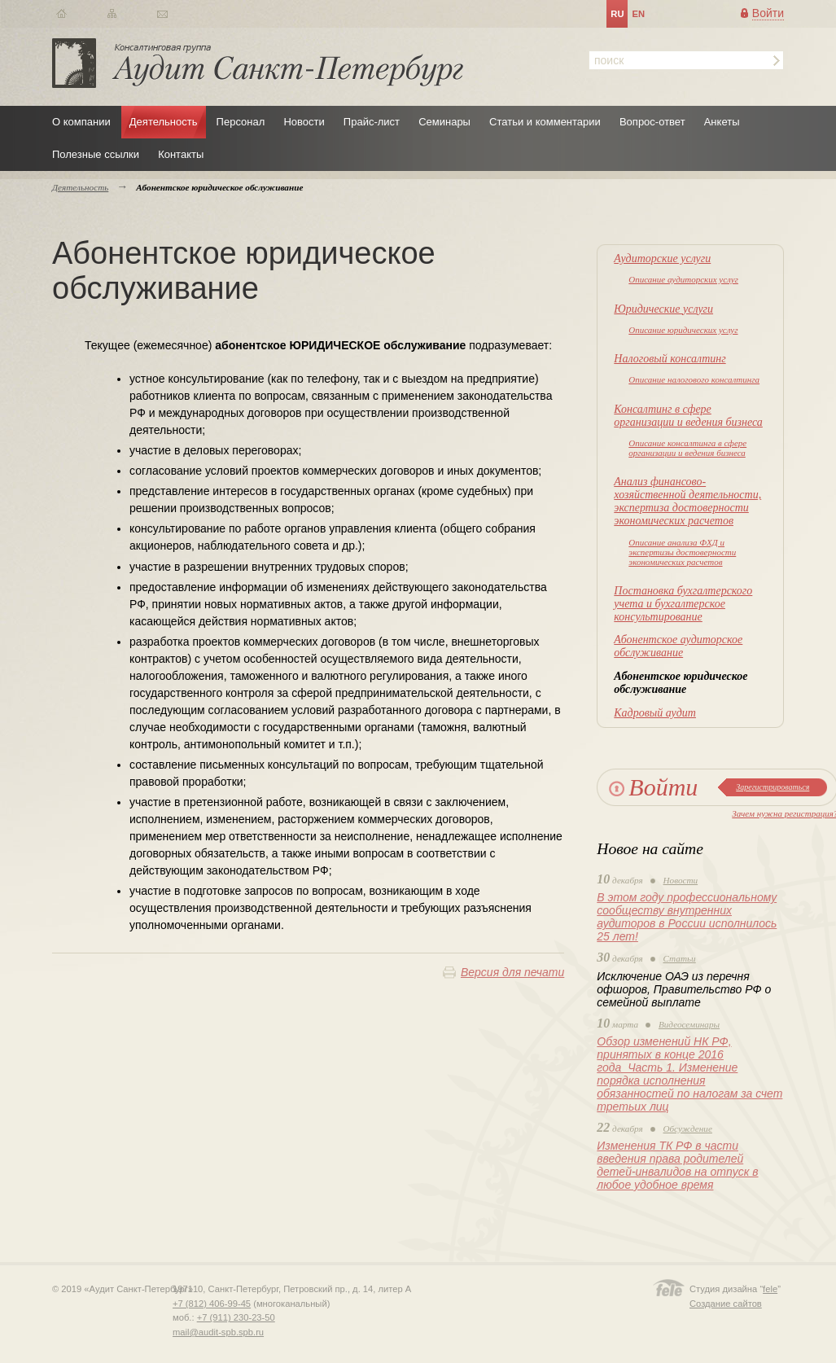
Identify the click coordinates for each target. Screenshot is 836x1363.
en (638, 14)
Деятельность (163, 122)
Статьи (679, 958)
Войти (768, 13)
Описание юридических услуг (683, 330)
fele (770, 1289)
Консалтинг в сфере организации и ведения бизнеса (688, 415)
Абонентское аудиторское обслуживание (678, 646)
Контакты (181, 154)
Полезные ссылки (95, 154)
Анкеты (722, 122)
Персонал (241, 122)
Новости (303, 122)
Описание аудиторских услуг (683, 279)
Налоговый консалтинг (669, 359)
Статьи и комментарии (545, 122)
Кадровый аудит (655, 713)
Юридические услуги (663, 309)
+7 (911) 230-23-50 (236, 1317)
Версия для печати (512, 972)
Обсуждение (687, 1128)
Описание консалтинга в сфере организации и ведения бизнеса (687, 448)
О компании (81, 122)
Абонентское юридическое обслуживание (680, 682)
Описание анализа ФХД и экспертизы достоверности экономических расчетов (682, 552)
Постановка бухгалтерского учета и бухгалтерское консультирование (683, 604)
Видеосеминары (689, 1024)
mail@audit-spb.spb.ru (218, 1332)
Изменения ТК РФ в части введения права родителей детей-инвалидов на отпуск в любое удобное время (677, 1165)
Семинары (444, 122)
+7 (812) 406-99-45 (212, 1303)
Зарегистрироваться (772, 786)
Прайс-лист (372, 122)
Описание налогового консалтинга (693, 379)
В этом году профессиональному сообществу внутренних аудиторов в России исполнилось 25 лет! (687, 917)
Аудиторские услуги (662, 258)
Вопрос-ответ (652, 122)
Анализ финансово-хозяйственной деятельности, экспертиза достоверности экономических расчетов (687, 501)
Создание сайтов (725, 1303)
